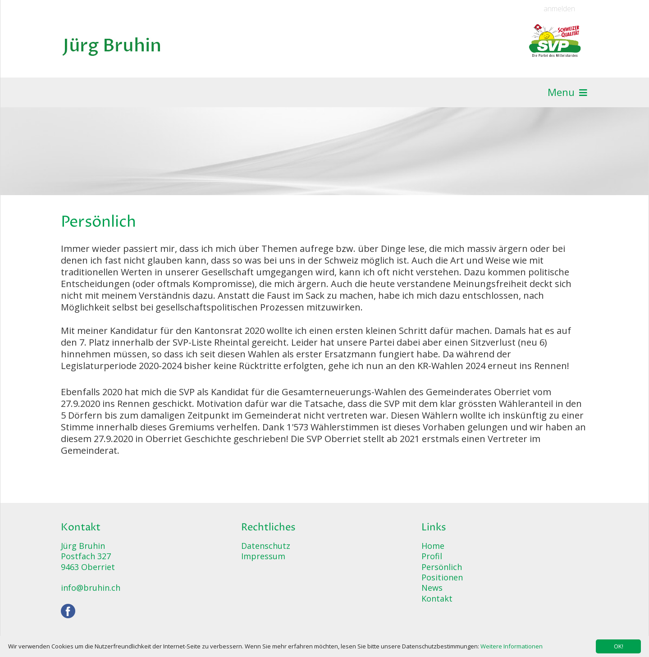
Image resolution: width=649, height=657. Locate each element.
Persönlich (441, 566)
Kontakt (436, 598)
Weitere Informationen (511, 646)
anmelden (559, 9)
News (432, 587)
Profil (431, 556)
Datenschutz (265, 545)
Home (432, 545)
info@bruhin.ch (90, 587)
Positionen (442, 577)
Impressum (263, 556)
